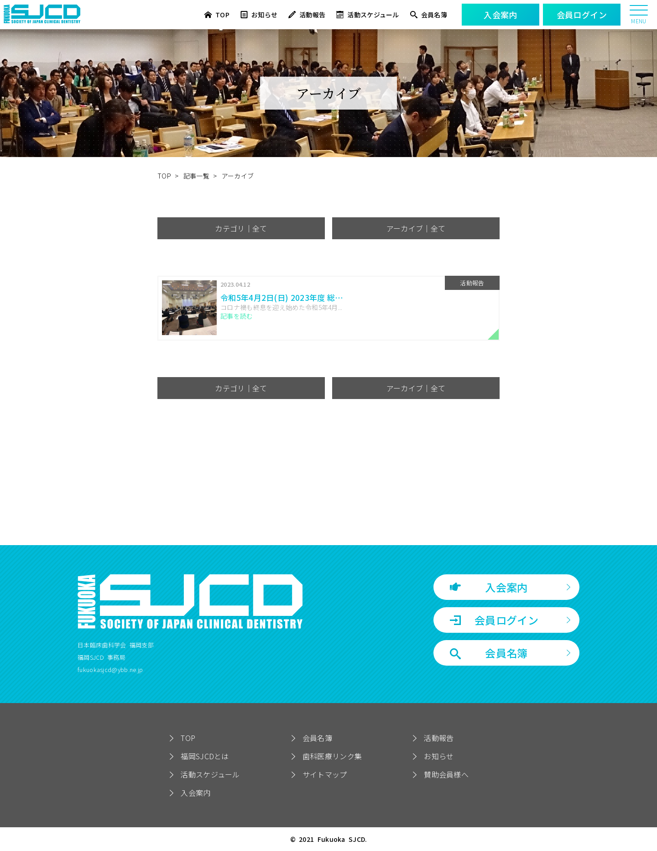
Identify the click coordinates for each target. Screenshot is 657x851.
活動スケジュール (367, 15)
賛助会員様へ (446, 774)
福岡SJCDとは (205, 756)
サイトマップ (324, 774)
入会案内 (489, 587)
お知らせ (258, 15)
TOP (216, 15)
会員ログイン (494, 620)
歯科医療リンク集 (332, 756)
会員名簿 (428, 15)
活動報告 (306, 15)
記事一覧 (196, 175)
